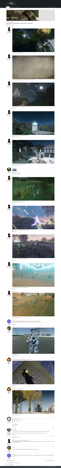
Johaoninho (9, 421)
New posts (7, 8)
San (9, 172)
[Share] (52, 27)
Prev (7, 460)
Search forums (11, 8)
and (16, 165)
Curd (9, 450)
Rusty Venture (9, 114)
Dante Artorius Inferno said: (16, 418)
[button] (14, 7)
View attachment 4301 (15, 421)
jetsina (9, 458)
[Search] (53, 7)
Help (53, 466)
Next (12, 460)
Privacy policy (50, 466)
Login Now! (13, 18)
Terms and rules (46, 466)
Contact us (42, 466)
